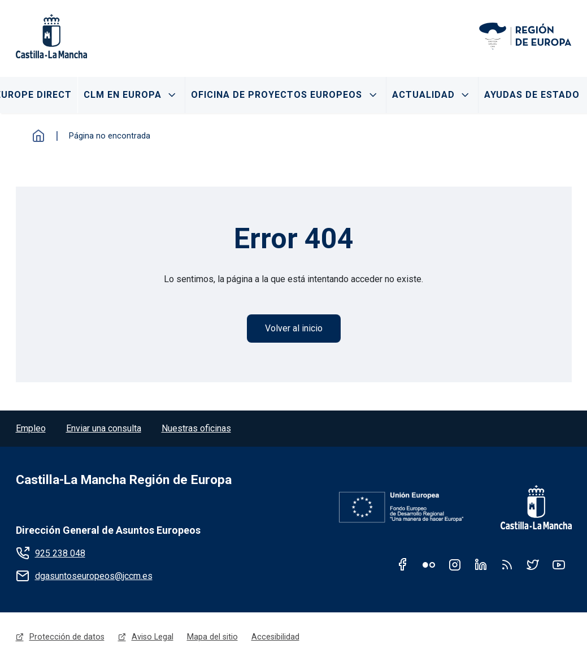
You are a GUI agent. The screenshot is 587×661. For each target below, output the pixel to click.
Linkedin (481, 564)
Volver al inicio (294, 328)
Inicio (38, 135)
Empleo (31, 428)
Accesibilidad (275, 636)
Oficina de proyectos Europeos (276, 94)
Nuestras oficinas (196, 428)
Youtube (559, 564)
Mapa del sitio (212, 636)
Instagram (455, 564)
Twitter (533, 564)
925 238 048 (60, 553)
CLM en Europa (123, 94)
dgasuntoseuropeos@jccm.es (94, 576)
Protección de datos (67, 636)
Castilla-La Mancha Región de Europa (124, 479)
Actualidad (423, 94)
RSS (507, 564)
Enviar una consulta (103, 428)
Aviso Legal (152, 636)
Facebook (403, 564)
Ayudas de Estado (532, 94)
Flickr (429, 564)
